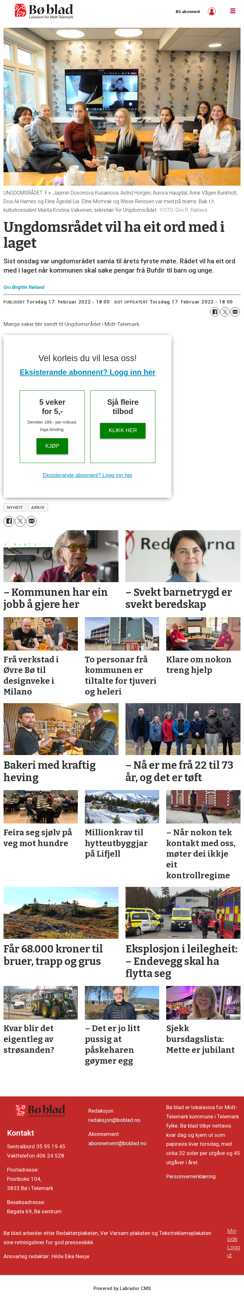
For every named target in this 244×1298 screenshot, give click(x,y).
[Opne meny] (232, 11)
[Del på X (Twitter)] (225, 312)
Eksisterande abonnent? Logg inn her (87, 372)
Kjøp (52, 446)
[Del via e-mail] (235, 312)
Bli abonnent (188, 11)
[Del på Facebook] (215, 312)
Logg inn (212, 11)
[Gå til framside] (44, 11)
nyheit (15, 507)
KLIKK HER (123, 430)
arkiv (38, 507)
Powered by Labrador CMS (122, 1288)
